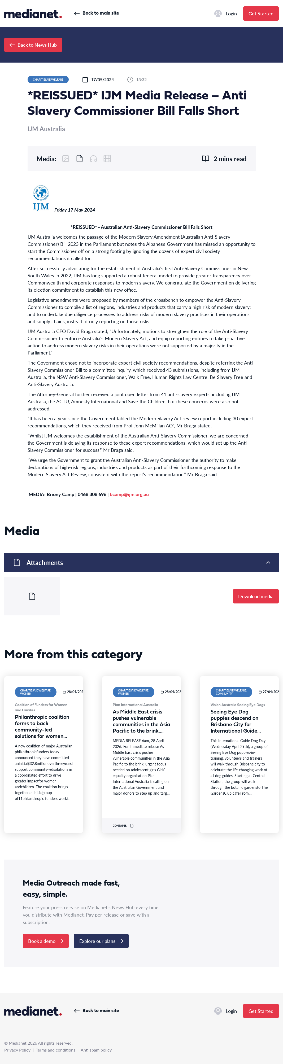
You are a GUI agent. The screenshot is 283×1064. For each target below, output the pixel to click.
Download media (255, 596)
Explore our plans (101, 941)
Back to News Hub (33, 44)
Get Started (261, 13)
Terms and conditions (55, 1050)
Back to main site (96, 13)
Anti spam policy (96, 1050)
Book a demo (45, 941)
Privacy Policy (17, 1050)
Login (225, 13)
